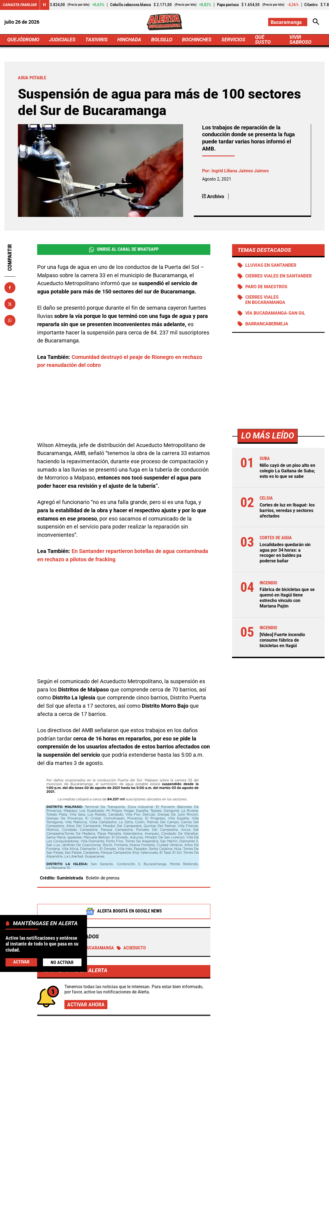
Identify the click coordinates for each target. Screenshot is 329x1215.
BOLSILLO (161, 40)
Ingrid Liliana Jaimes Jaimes (240, 171)
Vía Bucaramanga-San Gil (275, 313)
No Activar (62, 962)
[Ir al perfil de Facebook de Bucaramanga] (145, 1151)
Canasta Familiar (20, 4)
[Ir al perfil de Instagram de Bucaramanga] (182, 1151)
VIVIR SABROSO (300, 40)
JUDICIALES (62, 40)
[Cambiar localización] (287, 22)
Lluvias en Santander (270, 265)
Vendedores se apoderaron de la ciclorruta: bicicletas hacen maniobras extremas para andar (269, 1029)
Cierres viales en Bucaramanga (265, 300)
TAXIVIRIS (96, 40)
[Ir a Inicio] (164, 22)
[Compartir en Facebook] (9, 287)
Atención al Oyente (176, 1198)
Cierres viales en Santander (278, 276)
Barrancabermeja (266, 324)
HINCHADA (129, 40)
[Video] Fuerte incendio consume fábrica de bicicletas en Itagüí (282, 637)
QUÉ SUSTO (263, 40)
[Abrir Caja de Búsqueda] (316, 22)
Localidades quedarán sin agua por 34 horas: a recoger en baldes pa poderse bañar (285, 551)
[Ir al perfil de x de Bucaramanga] (163, 1151)
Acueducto (131, 893)
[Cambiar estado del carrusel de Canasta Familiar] (45, 5)
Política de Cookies (291, 1198)
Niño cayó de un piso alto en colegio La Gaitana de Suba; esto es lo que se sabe (287, 471)
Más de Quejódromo (55, 995)
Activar (21, 962)
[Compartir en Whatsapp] (9, 320)
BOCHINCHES (197, 40)
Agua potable (57, 893)
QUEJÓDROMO (23, 40)
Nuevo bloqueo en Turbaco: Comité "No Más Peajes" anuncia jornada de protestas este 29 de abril (271, 1084)
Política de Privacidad (127, 1198)
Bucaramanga (96, 893)
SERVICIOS (233, 40)
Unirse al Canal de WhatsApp (124, 249)
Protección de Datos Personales (233, 1198)
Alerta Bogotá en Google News (124, 856)
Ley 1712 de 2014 (164, 1208)
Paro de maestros (266, 287)
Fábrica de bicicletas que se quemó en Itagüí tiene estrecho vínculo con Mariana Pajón (287, 595)
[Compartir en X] (9, 304)
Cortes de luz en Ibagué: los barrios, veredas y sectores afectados (287, 509)
